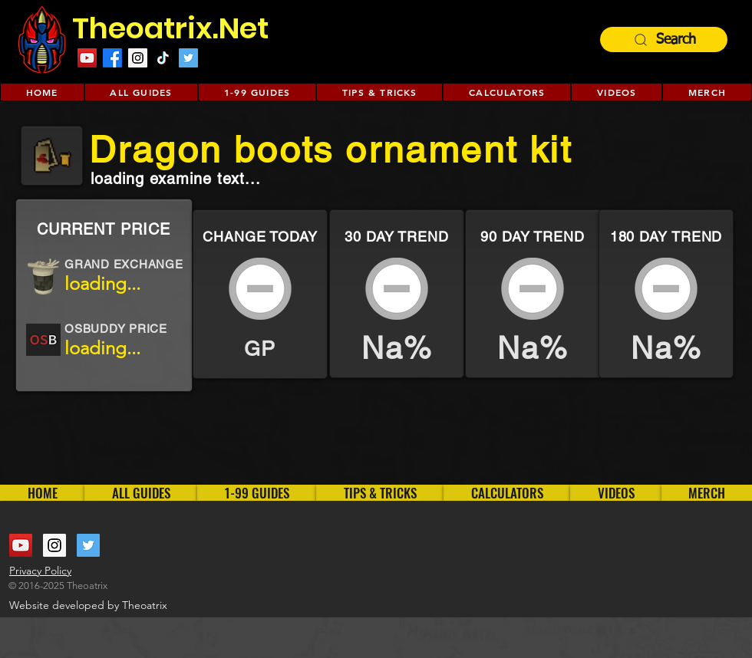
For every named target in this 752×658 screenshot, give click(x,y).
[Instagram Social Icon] (137, 57)
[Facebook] (112, 57)
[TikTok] (163, 57)
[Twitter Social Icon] (188, 57)
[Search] (663, 39)
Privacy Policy (40, 570)
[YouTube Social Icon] (87, 57)
